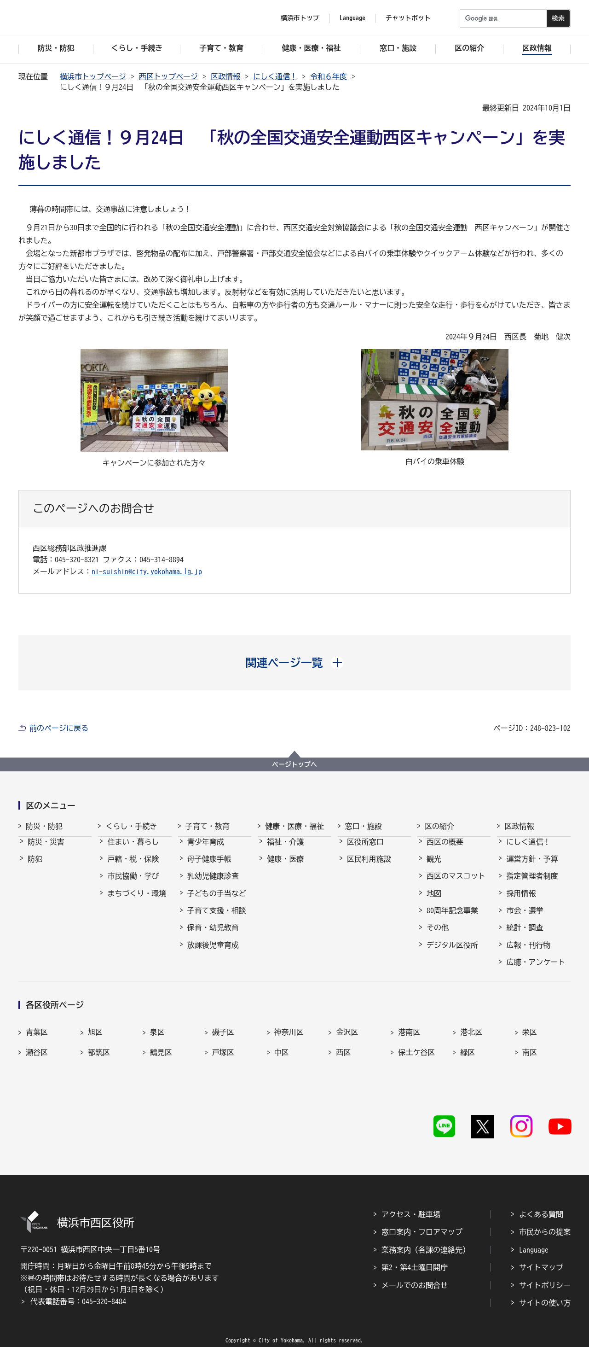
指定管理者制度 (532, 884)
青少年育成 (205, 850)
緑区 (467, 1060)
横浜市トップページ (93, 76)
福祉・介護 (285, 850)
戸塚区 (223, 1060)
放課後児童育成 (213, 953)
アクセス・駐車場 (410, 1200)
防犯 (35, 867)
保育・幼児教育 (213, 935)
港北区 (471, 1040)
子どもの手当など (216, 901)
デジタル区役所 (452, 953)
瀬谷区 (37, 1060)
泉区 (157, 1040)
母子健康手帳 (209, 867)
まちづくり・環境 (136, 901)
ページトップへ (294, 764)
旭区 (95, 1040)
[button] (295, 663)
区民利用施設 (369, 867)
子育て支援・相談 (216, 918)
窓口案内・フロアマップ (421, 1217)
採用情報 (521, 901)
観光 (434, 867)
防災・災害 (46, 850)
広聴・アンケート (535, 970)
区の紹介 (439, 826)
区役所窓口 (365, 850)
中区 (281, 1060)
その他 (438, 935)
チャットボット (408, 18)
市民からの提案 (545, 1217)
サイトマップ (541, 1253)
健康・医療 (285, 867)
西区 (343, 1060)
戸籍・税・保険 (133, 867)
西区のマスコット (456, 884)
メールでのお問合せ (414, 1271)
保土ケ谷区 (416, 1060)
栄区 (529, 1040)
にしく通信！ (275, 76)
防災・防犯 (44, 826)
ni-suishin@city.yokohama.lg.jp (147, 571)
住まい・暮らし (133, 850)
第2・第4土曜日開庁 (414, 1253)
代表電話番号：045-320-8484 (78, 1287)
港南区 (409, 1040)
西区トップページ (168, 76)
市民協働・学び (133, 884)
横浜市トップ (300, 18)
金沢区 (347, 1040)
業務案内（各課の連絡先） (425, 1235)
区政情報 (225, 76)
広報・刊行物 (528, 953)
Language (534, 1235)
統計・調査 (524, 935)
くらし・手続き (131, 826)
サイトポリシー (545, 1271)
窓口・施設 (363, 826)
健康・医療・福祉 (294, 826)
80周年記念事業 (452, 918)
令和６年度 (328, 76)
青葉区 (37, 1040)
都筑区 (99, 1060)
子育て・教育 (207, 826)
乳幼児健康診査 (213, 884)
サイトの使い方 (545, 1288)
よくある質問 (541, 1200)
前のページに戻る (58, 728)
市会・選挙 (524, 918)
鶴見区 (161, 1060)
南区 (529, 1060)
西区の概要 (445, 850)
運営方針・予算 (532, 867)
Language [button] (352, 18)
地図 (434, 901)
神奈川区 (289, 1040)
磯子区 (223, 1040)
